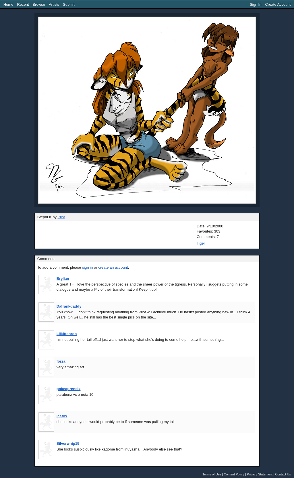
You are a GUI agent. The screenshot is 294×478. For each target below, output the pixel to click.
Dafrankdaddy (69, 306)
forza (61, 361)
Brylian (63, 278)
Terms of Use (211, 474)
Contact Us (283, 474)
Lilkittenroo (67, 334)
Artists (54, 4)
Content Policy (234, 474)
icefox (62, 416)
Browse (39, 4)
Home (8, 4)
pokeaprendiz (69, 389)
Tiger (201, 243)
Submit (68, 4)
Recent (23, 4)
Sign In (255, 4)
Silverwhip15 (68, 443)
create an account (113, 267)
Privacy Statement (260, 474)
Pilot (61, 217)
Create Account (278, 4)
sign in (87, 267)
